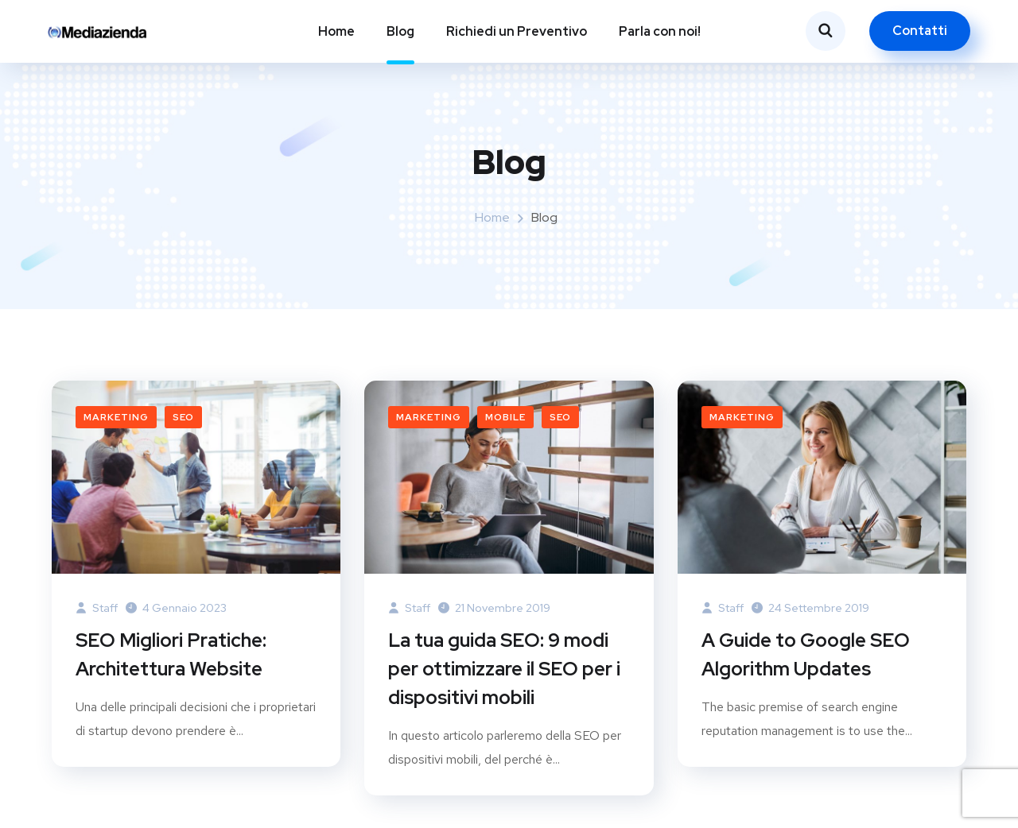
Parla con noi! (660, 31)
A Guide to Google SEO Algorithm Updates (805, 654)
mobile (505, 417)
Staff (97, 608)
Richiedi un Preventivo (516, 31)
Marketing (116, 417)
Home (336, 31)
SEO (183, 417)
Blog (400, 31)
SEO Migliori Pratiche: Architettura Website (171, 654)
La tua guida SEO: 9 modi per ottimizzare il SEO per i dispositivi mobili (504, 669)
